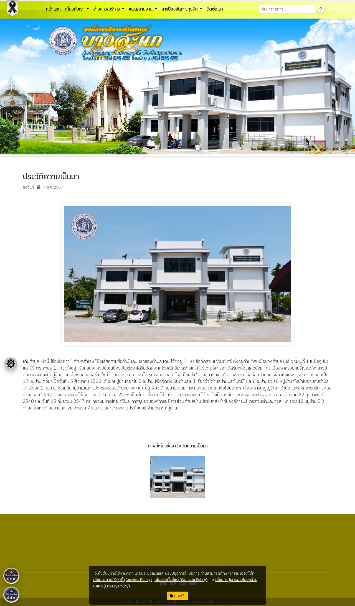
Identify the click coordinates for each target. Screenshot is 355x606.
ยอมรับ (177, 596)
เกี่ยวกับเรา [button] (75, 9)
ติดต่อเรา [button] (214, 9)
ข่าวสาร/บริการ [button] (107, 9)
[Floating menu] (10, 363)
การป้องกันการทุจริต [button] (180, 9)
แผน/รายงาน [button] (141, 9)
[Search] (287, 9)
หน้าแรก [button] (53, 9)
